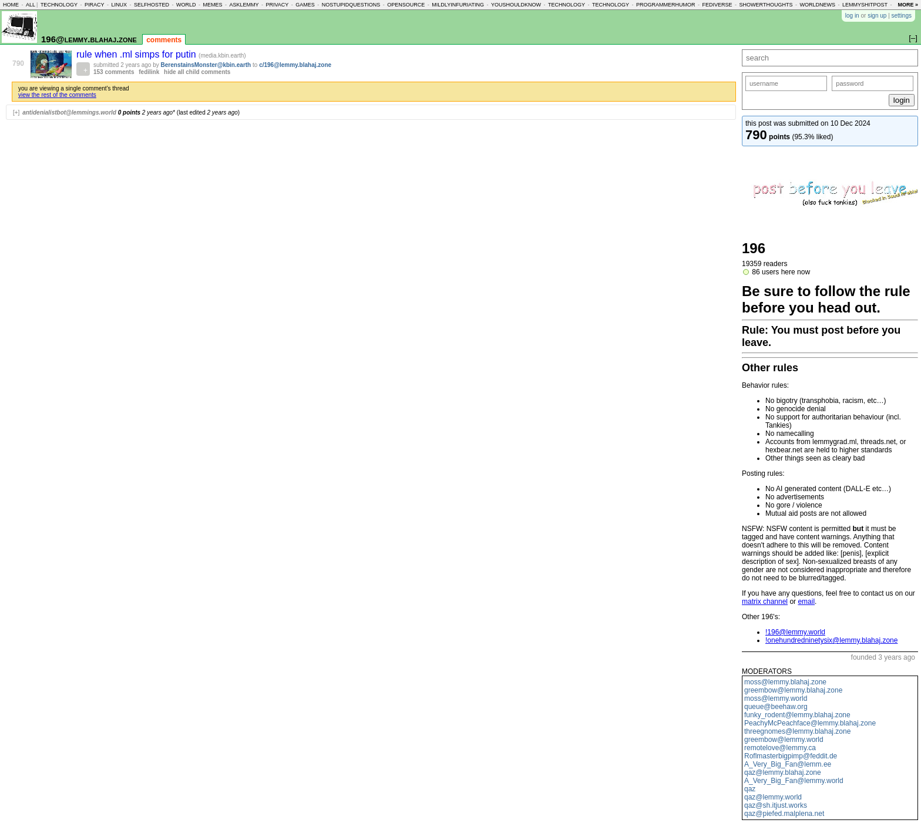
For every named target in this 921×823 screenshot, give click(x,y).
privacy (276, 5)
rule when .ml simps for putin (137, 54)
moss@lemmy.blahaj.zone (785, 682)
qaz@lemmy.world (773, 797)
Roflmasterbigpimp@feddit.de (790, 756)
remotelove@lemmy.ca (780, 748)
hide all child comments (197, 72)
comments (163, 40)
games (305, 5)
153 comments (113, 72)
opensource (406, 5)
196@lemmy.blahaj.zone (89, 39)
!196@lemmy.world (795, 632)
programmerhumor (665, 5)
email (806, 601)
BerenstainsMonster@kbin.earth (206, 65)
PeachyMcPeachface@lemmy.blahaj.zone (810, 723)
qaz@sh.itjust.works (775, 805)
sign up (877, 15)
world (186, 5)
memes (212, 5)
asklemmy (243, 5)
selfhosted (151, 5)
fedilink (149, 72)
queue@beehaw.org (776, 707)
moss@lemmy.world (775, 698)
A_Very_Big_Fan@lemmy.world (793, 781)
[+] (16, 112)
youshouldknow (516, 5)
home (11, 5)
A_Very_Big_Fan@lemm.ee (787, 764)
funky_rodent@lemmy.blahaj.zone (797, 715)
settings (902, 15)
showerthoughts (766, 5)
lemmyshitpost (865, 5)
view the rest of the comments (57, 95)
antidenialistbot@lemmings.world (69, 112)
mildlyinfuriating (458, 5)
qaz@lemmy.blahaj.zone (782, 772)
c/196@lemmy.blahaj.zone (295, 65)
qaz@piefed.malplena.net (784, 813)
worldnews (817, 5)
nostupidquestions (351, 5)
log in (852, 15)
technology (59, 5)
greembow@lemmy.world (783, 739)
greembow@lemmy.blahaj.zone (793, 690)
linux (119, 5)
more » (908, 5)
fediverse (717, 5)
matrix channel (765, 601)
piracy (95, 5)
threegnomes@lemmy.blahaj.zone (797, 731)
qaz (749, 789)
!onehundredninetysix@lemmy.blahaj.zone (831, 640)
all (30, 5)
